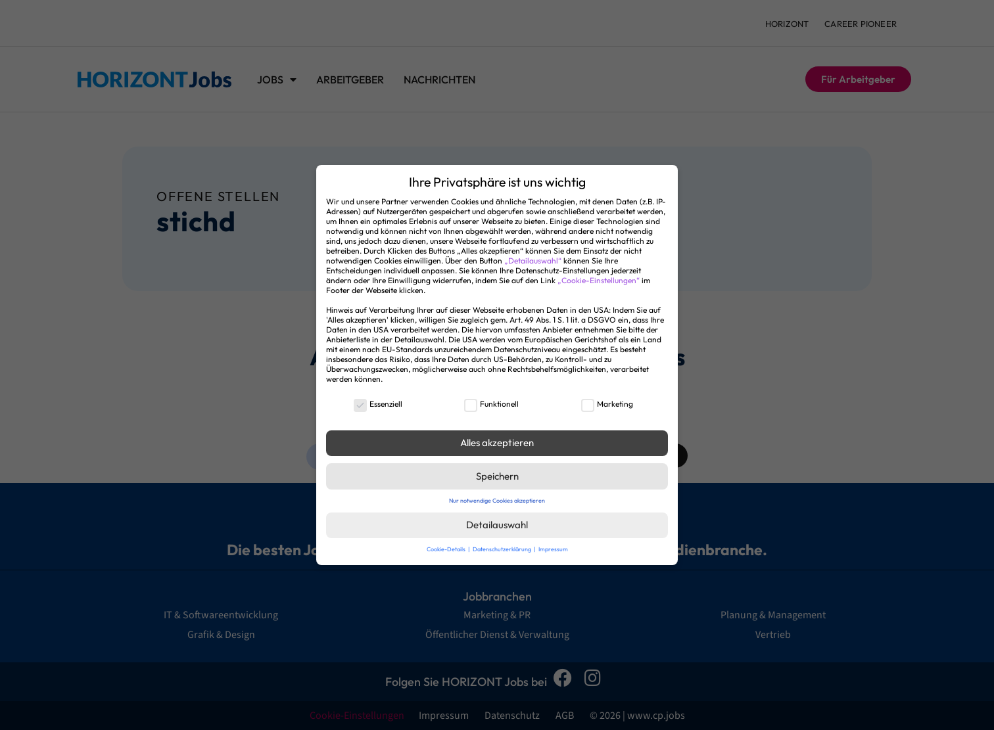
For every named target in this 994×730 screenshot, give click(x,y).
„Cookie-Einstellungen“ (598, 280)
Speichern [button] (497, 476)
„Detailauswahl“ (532, 260)
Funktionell (491, 404)
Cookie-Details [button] (447, 549)
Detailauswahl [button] (497, 524)
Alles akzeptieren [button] (497, 442)
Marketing (607, 404)
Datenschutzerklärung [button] (502, 549)
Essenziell (378, 404)
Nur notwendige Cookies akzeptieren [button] (497, 500)
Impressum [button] (553, 549)
